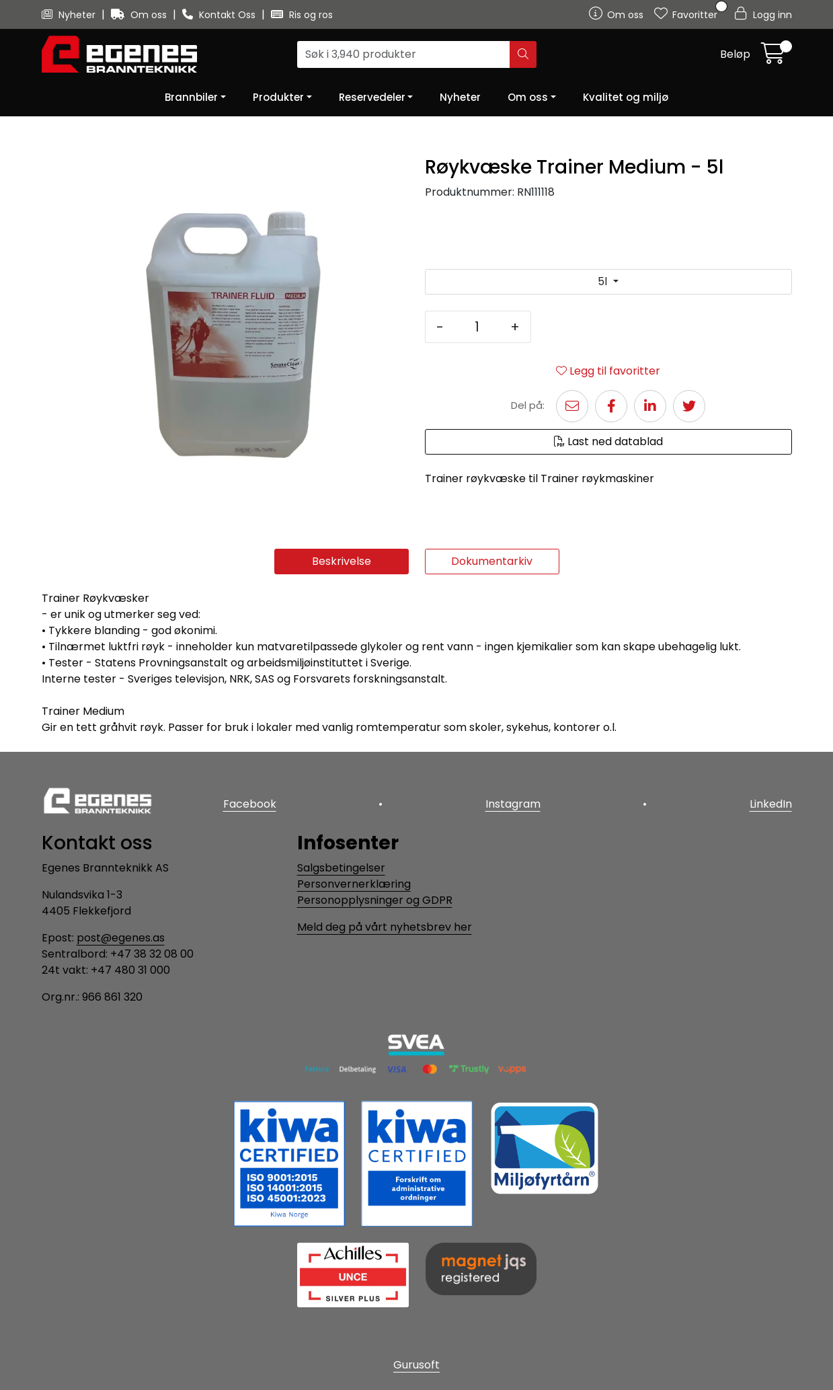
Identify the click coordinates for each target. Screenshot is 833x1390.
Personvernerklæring (354, 884)
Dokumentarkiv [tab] (491, 561)
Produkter (278, 97)
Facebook (249, 804)
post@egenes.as (121, 937)
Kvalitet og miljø (625, 97)
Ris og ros (302, 15)
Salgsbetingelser (341, 868)
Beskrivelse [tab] (341, 561)
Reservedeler (372, 97)
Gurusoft (416, 1365)
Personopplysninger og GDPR (374, 900)
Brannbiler (191, 97)
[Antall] (477, 327)
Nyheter (70, 15)
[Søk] (403, 54)
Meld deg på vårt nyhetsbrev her (384, 927)
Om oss (140, 15)
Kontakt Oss (220, 15)
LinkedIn (771, 804)
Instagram (513, 804)
